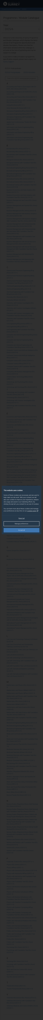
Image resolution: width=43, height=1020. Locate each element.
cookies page (32, 511)
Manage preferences (21, 524)
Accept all (21, 530)
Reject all (21, 518)
